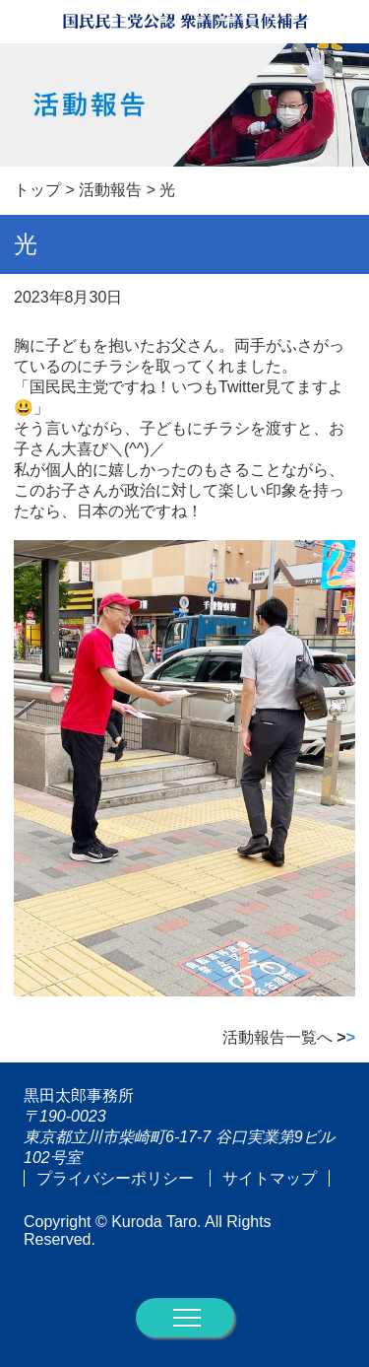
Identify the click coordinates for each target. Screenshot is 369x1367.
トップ (37, 189)
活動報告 (110, 189)
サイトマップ (269, 1178)
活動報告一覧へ (288, 1037)
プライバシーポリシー (115, 1178)
